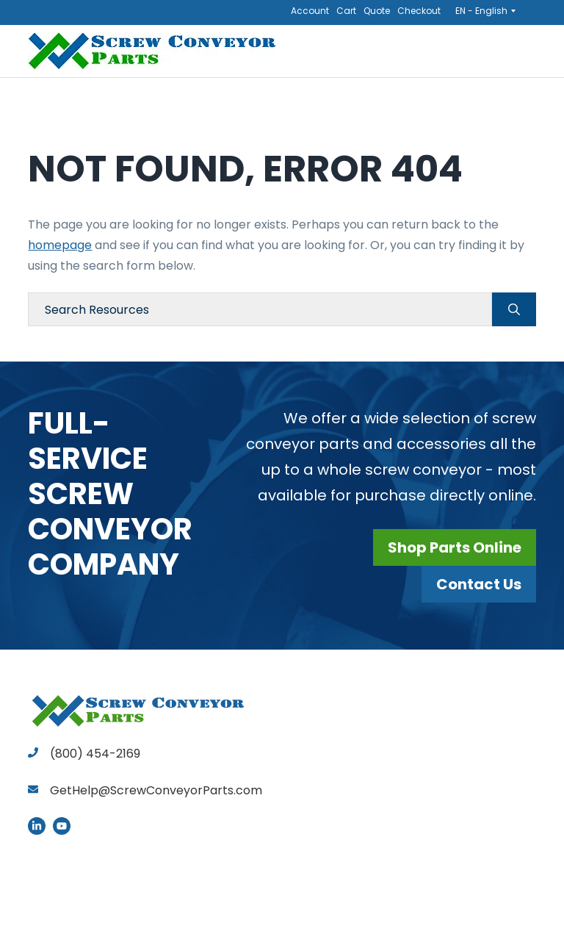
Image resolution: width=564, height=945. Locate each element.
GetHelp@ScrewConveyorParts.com (156, 790)
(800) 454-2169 (84, 753)
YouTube (62, 826)
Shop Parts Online (454, 547)
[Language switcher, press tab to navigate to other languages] (490, 10)
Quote (377, 10)
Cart (346, 10)
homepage (60, 245)
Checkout (419, 10)
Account (310, 10)
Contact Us (478, 584)
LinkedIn (37, 826)
